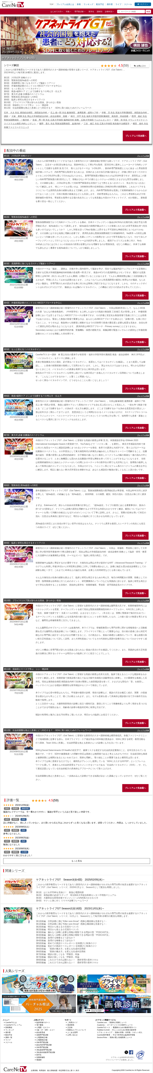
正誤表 (69, 1027)
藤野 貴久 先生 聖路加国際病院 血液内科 (59, 123)
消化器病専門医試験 (43, 1050)
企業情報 (34, 1070)
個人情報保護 (52, 1070)
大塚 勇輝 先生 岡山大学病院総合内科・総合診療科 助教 (39, 116)
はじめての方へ (56, 11)
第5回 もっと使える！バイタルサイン (22, 88)
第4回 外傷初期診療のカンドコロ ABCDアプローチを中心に (33, 86)
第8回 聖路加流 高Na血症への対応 (21, 97)
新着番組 (8, 1027)
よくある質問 (72, 1032)
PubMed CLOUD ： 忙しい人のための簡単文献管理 (116, 1030)
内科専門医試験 (41, 1042)
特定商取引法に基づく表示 (69, 1070)
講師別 (99, 11)
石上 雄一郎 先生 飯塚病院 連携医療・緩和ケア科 (74, 112)
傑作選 (110, 4)
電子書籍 (39, 1025)
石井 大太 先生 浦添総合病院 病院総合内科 (26, 112)
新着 (79, 4)
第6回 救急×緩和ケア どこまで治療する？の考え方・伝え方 (33, 91)
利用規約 (42, 1070)
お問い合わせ (72, 1035)
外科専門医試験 (41, 1047)
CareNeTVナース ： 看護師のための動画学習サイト (117, 1027)
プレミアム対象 (143, 156)
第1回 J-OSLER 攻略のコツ (17, 77)
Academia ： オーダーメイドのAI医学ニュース (115, 1025)
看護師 (38, 1060)
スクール (128, 4)
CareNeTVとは (10, 1022)
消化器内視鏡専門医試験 (45, 1052)
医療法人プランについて (76, 1030)
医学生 (91, 11)
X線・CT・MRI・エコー (45, 1030)
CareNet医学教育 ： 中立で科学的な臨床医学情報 (116, 1035)
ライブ (118, 4)
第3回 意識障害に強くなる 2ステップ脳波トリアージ (29, 83)
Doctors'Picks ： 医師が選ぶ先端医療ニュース (114, 1037)
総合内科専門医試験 (43, 1045)
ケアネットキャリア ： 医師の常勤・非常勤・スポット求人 (119, 1032)
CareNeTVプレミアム (13, 1025)
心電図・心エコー (42, 1027)
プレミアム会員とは (65, 4)
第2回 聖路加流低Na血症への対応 (20, 80)
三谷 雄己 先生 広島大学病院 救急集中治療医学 (106, 123)
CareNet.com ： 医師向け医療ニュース (112, 1022)
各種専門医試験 (41, 1035)
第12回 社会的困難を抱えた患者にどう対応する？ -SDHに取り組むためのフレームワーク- (49, 108)
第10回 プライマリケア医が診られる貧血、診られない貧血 (32, 102)
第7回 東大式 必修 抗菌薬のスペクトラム (24, 94)
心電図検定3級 (41, 1040)
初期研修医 (40, 1057)
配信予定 (100, 4)
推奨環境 (70, 1025)
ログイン (143, 4)
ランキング (88, 4)
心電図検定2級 (41, 1037)
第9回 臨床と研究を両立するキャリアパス (24, 99)
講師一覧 (8, 1037)
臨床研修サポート (42, 1022)
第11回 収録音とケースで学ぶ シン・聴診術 (26, 105)
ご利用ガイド (72, 1022)
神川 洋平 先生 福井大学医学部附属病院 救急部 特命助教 (99, 116)
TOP (52, 4)
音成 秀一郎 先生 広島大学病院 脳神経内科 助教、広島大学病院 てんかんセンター (71, 120)
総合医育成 (40, 1032)
